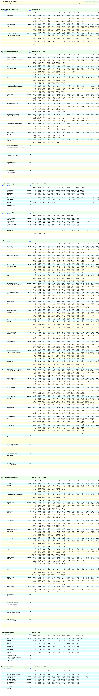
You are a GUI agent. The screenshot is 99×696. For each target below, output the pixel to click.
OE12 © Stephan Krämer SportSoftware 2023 (90, 3)
